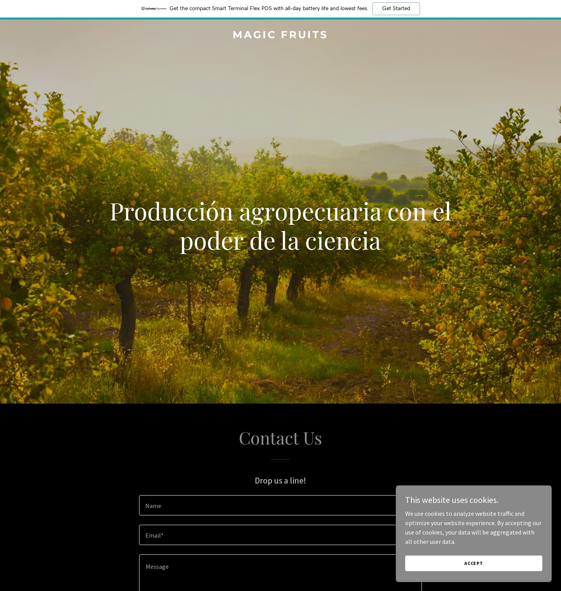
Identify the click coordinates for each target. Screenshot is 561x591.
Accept (473, 563)
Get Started (396, 8)
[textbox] (280, 505)
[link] (280, 36)
